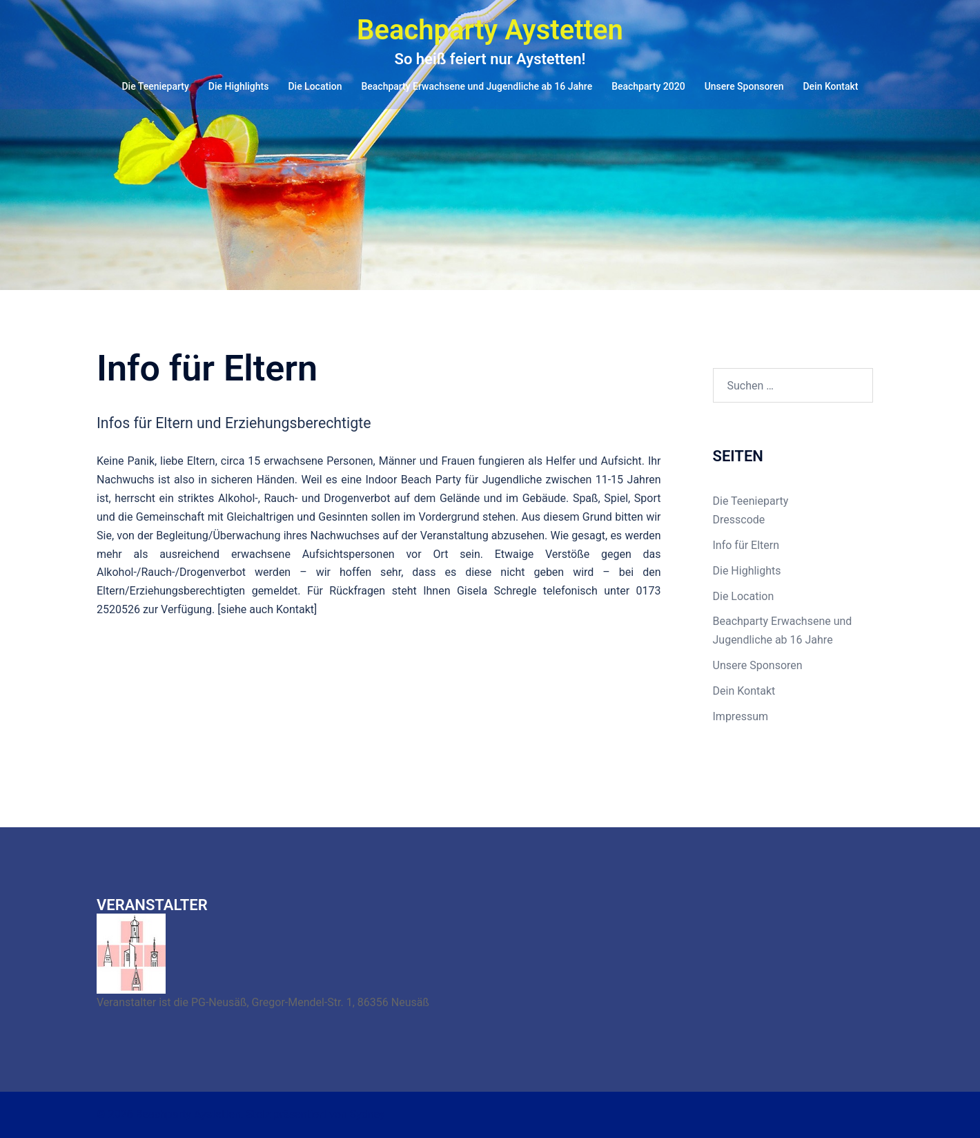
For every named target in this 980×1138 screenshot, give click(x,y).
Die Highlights (238, 86)
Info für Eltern (746, 545)
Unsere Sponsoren (744, 86)
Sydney (367, 1114)
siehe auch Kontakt (267, 609)
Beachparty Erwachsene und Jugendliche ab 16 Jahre (476, 86)
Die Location (315, 86)
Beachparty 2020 (648, 86)
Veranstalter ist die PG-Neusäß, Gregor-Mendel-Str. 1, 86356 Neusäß (263, 1002)
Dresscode (739, 519)
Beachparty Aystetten (490, 30)
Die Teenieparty (154, 86)
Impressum (741, 716)
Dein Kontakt (830, 86)
